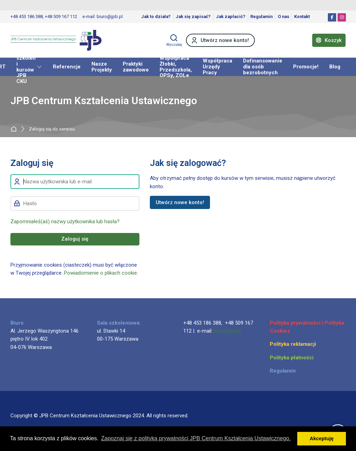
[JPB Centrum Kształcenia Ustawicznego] (56, 40)
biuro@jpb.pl (228, 331)
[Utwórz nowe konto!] (220, 40)
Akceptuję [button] (322, 438)
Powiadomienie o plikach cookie (100, 273)
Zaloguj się (74, 239)
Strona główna (15, 129)
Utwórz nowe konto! (180, 202)
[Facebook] (332, 17)
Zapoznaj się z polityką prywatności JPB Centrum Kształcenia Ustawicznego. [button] (196, 438)
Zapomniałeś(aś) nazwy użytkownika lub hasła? (65, 221)
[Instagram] (342, 17)
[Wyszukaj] (174, 40)
